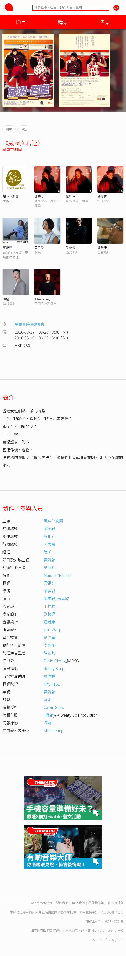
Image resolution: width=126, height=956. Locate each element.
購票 (63, 21)
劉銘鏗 (71, 247)
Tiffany (49, 715)
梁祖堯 (71, 196)
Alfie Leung (42, 299)
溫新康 (49, 622)
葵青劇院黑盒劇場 (30, 324)
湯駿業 (102, 196)
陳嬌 (6, 299)
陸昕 (47, 552)
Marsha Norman (58, 575)
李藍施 (49, 645)
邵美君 (39, 196)
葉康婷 (7, 247)
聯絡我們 (78, 902)
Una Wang (52, 629)
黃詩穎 (49, 559)
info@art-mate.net (104, 930)
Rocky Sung (54, 668)
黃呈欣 (39, 247)
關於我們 (62, 902)
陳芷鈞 (49, 653)
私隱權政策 (96, 902)
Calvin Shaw (54, 707)
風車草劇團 (12, 149)
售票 (105, 21)
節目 (21, 21)
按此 (120, 921)
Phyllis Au (52, 684)
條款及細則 (116, 902)
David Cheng (55, 660)
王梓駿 (49, 606)
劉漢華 (49, 637)
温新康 (102, 247)
